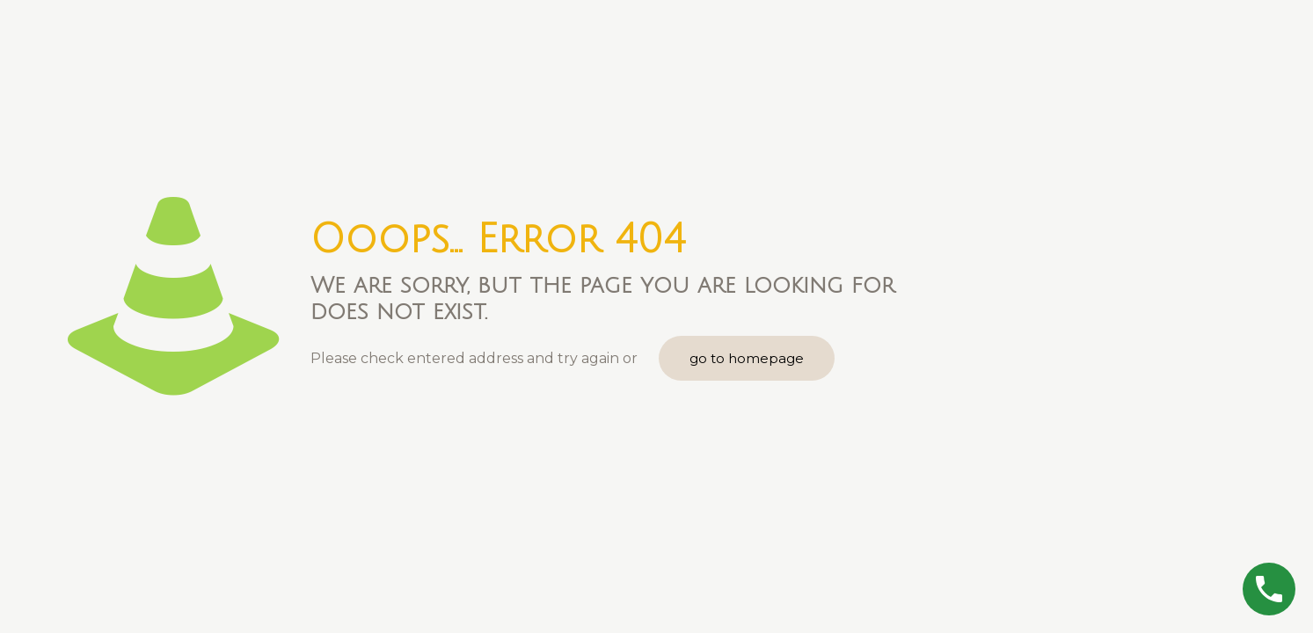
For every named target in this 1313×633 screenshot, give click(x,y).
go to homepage (746, 358)
